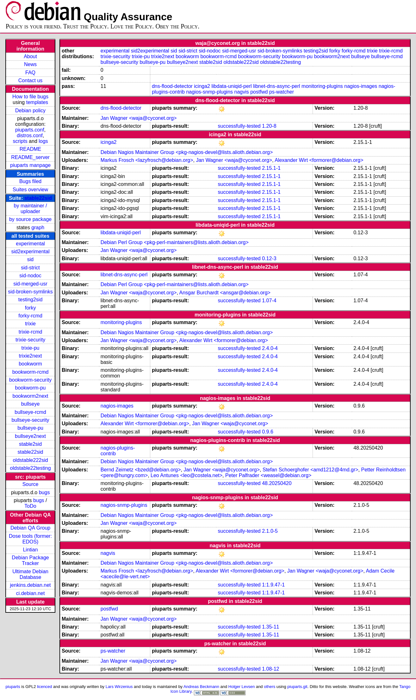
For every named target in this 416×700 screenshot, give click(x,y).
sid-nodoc (30, 275)
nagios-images (360, 86)
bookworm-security (30, 380)
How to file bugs (30, 96)
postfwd (259, 92)
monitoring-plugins (322, 86)
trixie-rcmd (30, 332)
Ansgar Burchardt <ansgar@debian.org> (224, 292)
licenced (44, 686)
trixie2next (30, 356)
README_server (30, 157)
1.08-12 (270, 669)
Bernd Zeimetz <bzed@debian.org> (141, 469)
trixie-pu (31, 348)
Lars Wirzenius (119, 686)
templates (37, 102)
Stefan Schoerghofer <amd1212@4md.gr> (310, 469)
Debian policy (30, 110)
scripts (20, 141)
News (30, 64)
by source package (30, 219)
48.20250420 (276, 483)
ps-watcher (281, 92)
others (269, 686)
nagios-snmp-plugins (209, 92)
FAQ (30, 72)
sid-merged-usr (30, 283)
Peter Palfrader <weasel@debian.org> (268, 475)
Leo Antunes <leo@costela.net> (186, 475)
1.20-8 (269, 126)
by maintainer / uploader (30, 208)
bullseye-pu (30, 428)
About (30, 56)
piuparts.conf (29, 129)
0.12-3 (269, 258)
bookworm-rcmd (30, 372)
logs (43, 141)
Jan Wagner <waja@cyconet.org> (139, 118)
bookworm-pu (30, 387)
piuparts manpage (30, 165)
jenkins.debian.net (30, 585)
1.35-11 (270, 626)
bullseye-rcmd (30, 412)
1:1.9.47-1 (273, 584)
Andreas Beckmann (201, 686)
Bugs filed (30, 181)
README (30, 149)
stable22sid (38, 198)
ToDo (30, 506)
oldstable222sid (30, 460)
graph (37, 227)
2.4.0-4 (270, 348)
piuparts (13, 686)
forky (30, 307)
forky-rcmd (30, 315)
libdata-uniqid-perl (231, 86)
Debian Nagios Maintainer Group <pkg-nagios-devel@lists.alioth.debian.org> (187, 152)
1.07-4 (269, 300)
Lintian (30, 549)
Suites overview (30, 189)
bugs (44, 492)
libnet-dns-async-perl (276, 86)
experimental (30, 243)
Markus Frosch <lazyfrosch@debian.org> (147, 160)
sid (30, 259)
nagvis (241, 92)
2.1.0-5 (270, 531)
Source (30, 484)
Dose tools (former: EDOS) (30, 538)
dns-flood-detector (172, 86)
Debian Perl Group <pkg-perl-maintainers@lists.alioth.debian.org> (175, 242)
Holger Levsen (241, 686)
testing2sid (30, 299)
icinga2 (202, 86)
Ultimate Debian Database (30, 574)
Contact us (30, 80)
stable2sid (30, 444)
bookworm (30, 363)
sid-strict (30, 267)
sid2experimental (30, 251)
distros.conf (30, 135)
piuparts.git (297, 686)
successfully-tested (239, 126)
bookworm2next (30, 396)
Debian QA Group (30, 528)
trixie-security (30, 339)
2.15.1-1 (271, 168)
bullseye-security (30, 420)
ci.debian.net (30, 593)
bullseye (30, 404)
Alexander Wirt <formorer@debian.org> (319, 160)
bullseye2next (30, 436)
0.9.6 (267, 431)
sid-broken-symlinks (30, 291)
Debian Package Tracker (30, 560)
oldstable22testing (30, 468)
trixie (30, 323)
